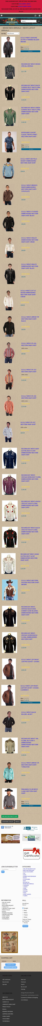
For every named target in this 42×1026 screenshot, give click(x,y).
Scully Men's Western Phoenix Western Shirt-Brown (30, 582)
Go (39, 21)
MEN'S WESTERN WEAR (28, 870)
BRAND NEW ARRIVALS (12, 28)
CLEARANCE (26, 885)
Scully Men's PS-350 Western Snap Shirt (28, 397)
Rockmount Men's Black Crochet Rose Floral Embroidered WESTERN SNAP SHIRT (30, 531)
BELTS (24, 881)
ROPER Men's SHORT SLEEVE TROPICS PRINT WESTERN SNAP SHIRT (29, 134)
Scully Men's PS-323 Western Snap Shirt (28, 371)
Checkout (23, 982)
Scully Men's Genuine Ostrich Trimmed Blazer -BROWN (30, 40)
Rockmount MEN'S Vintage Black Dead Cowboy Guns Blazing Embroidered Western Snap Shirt (29, 611)
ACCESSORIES (26, 879)
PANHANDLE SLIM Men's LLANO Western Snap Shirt (29, 791)
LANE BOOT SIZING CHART (8, 908)
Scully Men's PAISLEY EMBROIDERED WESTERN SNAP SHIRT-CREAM (29, 240)
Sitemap (23, 989)
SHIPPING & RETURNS (7, 914)
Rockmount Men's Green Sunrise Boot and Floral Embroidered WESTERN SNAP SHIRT (31, 111)
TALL (24, 873)
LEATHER (25, 890)
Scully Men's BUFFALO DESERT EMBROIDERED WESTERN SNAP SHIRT (29, 161)
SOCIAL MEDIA (5, 917)
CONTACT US (5, 907)
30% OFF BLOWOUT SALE (29, 869)
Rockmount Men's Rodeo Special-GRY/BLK (30, 65)
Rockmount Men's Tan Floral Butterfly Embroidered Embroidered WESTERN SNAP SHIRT (29, 743)
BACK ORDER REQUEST (7, 905)
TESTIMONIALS (5, 919)
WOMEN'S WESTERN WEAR (29, 876)
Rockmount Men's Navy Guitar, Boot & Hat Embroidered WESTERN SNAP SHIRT (30, 452)
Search (22, 984)
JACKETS (25, 887)
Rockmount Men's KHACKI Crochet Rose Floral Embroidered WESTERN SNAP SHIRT (31, 504)
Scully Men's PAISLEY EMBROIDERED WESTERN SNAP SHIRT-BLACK (29, 266)
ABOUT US (4, 904)
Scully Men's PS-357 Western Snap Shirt (28, 423)
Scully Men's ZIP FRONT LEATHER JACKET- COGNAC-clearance (30, 688)
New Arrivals (5, 982)
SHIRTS (24, 3)
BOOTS (28, 3)
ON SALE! (25, 891)
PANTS (24, 893)
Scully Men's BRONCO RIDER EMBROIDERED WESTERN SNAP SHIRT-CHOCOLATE (29, 188)
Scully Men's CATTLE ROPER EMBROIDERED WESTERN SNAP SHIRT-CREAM (28, 294)
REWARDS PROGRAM (7, 913)
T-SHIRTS (25, 895)
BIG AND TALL (26, 882)
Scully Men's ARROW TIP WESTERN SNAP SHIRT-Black (30, 319)
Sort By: (3, 33)
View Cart (23, 979)
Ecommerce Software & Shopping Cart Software (29, 999)
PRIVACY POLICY (6, 910)
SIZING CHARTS (6, 916)
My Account (24, 987)
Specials (4, 984)
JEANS (24, 888)
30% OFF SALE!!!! (6, 902)
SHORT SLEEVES (27, 894)
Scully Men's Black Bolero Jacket (28, 713)
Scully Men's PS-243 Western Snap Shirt (28, 344)
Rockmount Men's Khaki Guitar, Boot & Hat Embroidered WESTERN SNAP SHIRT (30, 557)
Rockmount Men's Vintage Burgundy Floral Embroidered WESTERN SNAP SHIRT (31, 478)
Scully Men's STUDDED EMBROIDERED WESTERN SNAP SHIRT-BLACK (29, 214)
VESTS (24, 875)
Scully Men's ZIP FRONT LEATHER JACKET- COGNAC (30, 660)
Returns (4, 911)
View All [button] (17, 821)
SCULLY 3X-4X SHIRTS (28, 872)
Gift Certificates (6, 979)
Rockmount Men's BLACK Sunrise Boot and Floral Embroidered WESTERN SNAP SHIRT (31, 88)
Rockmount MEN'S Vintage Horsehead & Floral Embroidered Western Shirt (29, 636)
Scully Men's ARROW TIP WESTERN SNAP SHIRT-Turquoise (30, 765)
